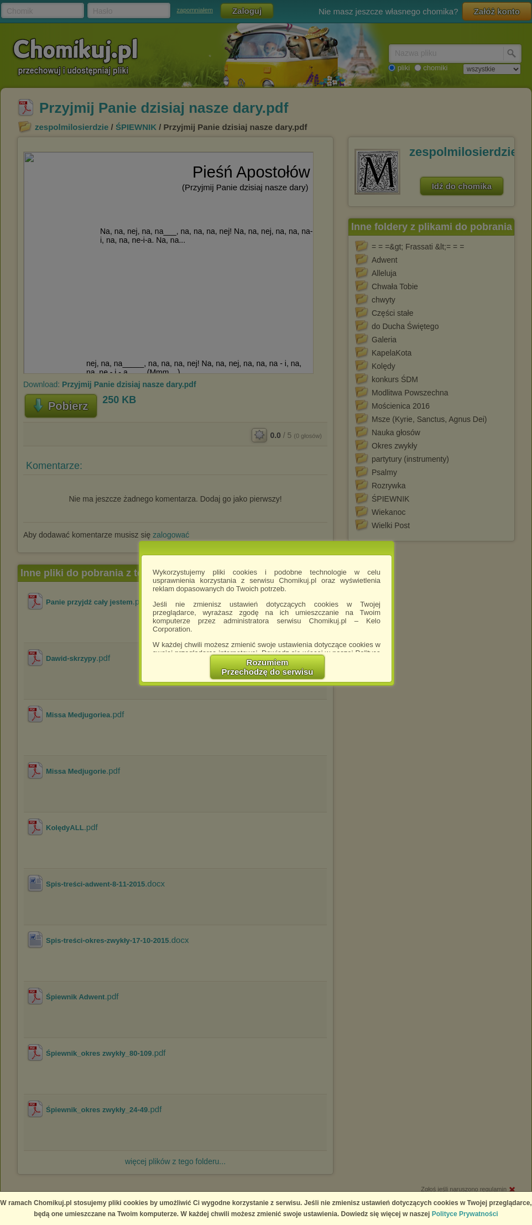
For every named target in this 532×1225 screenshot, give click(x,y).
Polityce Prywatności (465, 1214)
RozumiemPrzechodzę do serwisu (268, 667)
